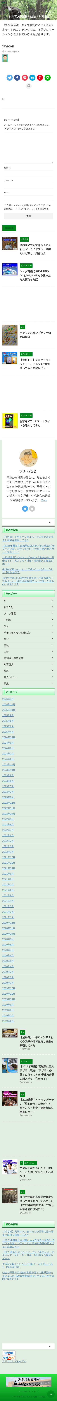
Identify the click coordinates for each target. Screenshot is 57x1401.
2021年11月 (8, 862)
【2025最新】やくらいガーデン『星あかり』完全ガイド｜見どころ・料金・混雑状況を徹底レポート (28, 560)
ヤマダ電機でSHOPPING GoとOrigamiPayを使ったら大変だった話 (35, 275)
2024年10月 (8, 737)
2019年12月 (8, 988)
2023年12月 (8, 764)
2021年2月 (8, 912)
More (44, 500)
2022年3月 (8, 841)
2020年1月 (8, 983)
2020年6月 (8, 955)
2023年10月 (8, 770)
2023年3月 (8, 792)
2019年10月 (8, 999)
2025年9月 (8, 715)
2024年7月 (8, 753)
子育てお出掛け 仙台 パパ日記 (28, 16)
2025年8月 (8, 721)
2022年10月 (8, 813)
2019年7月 (8, 1015)
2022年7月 (8, 830)
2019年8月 (8, 1010)
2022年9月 (8, 819)
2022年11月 (8, 808)
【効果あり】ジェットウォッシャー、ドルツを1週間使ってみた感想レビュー (35, 364)
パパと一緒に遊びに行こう (29, 1391)
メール (8, 180)
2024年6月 (8, 759)
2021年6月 (8, 890)
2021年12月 (8, 857)
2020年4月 (8, 966)
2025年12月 (8, 704)
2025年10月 (8, 710)
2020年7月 (8, 950)
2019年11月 (8, 993)
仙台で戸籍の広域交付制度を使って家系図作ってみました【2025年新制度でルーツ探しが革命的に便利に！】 (28, 581)
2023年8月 (8, 781)
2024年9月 (8, 742)
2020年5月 (8, 961)
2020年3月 (8, 972)
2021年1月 (8, 917)
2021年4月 (8, 901)
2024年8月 (8, 748)
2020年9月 (8, 939)
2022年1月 (8, 852)
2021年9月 (8, 873)
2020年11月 (8, 928)
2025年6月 (8, 726)
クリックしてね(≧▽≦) (14, 1361)
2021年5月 (8, 895)
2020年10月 (8, 933)
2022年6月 (8, 835)
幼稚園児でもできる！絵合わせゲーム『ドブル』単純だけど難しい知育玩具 (35, 249)
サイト (7, 193)
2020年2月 (8, 977)
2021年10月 (8, 868)
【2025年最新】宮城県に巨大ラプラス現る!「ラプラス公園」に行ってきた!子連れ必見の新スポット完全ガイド (28, 548)
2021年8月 (8, 879)
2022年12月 (8, 802)
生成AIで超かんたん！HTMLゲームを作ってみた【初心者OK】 (27, 571)
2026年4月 (8, 699)
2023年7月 (8, 786)
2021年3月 (8, 906)
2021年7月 (8, 884)
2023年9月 (8, 775)
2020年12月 (8, 923)
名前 (7, 168)
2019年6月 (8, 1021)
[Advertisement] (28, 305)
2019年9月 (8, 1004)
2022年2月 (8, 846)
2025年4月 (8, 732)
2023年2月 (8, 797)
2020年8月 (8, 944)
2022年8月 (8, 824)
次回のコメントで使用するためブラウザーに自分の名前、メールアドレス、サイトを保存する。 (27, 207)
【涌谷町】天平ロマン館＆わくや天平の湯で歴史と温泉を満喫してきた (27, 538)
